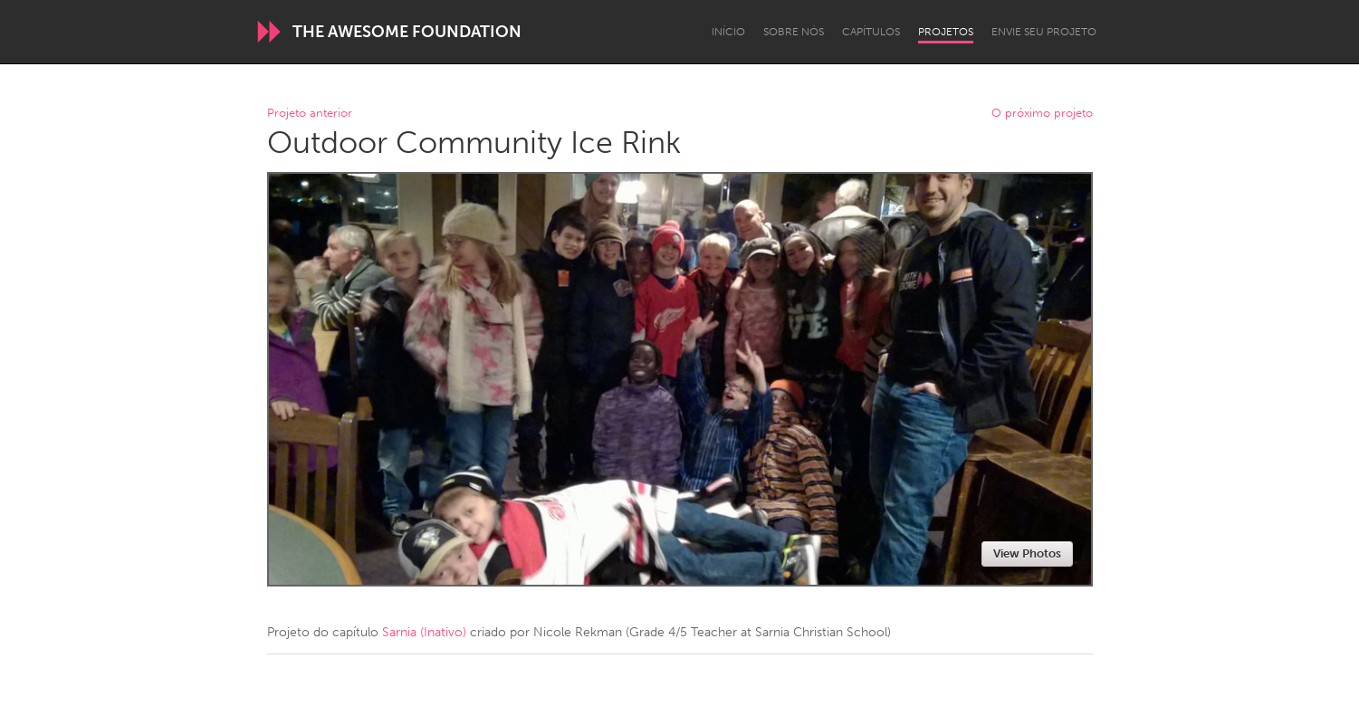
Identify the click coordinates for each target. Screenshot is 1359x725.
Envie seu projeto (1043, 31)
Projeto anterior (309, 113)
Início (728, 31)
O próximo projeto (1042, 113)
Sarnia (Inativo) (424, 632)
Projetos (945, 31)
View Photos (1027, 553)
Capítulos (871, 31)
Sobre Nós (793, 31)
